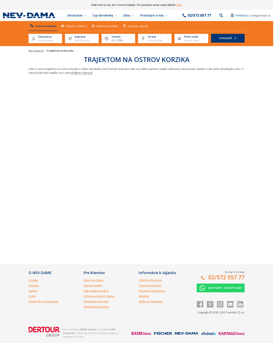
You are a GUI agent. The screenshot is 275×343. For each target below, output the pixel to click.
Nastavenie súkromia (96, 301)
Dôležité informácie (150, 280)
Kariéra (33, 291)
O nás (32, 296)
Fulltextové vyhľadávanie (221, 15)
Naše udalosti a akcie (96, 291)
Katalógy (144, 296)
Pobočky (34, 285)
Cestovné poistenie (150, 285)
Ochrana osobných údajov (99, 296)
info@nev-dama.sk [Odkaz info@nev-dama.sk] (81, 72)
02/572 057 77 (199, 15)
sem (178, 5)
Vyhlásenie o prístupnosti (43, 301)
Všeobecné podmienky (152, 291)
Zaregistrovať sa (260, 15)
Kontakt (33, 280)
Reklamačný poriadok (96, 306)
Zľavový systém (92, 285)
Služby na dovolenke (151, 301)
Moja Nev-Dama (93, 280)
